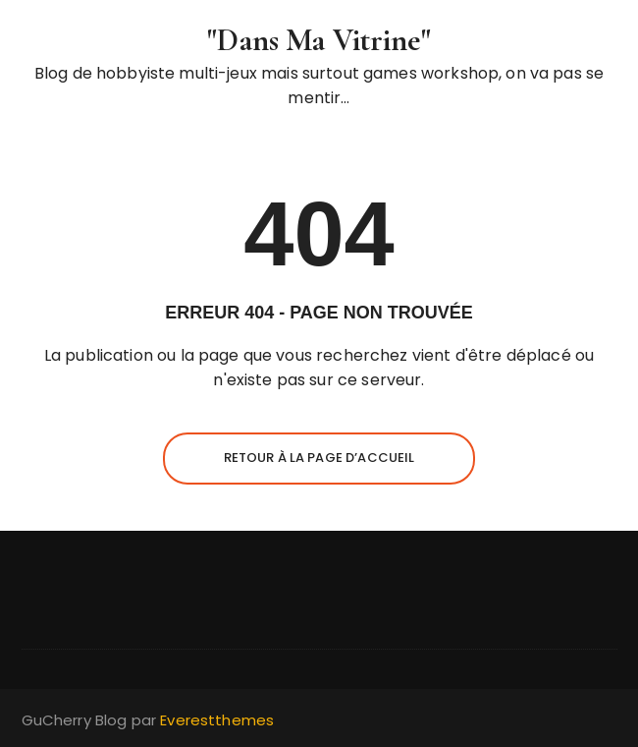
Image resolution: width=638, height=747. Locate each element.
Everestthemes (217, 720)
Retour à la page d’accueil (319, 457)
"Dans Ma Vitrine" (319, 40)
